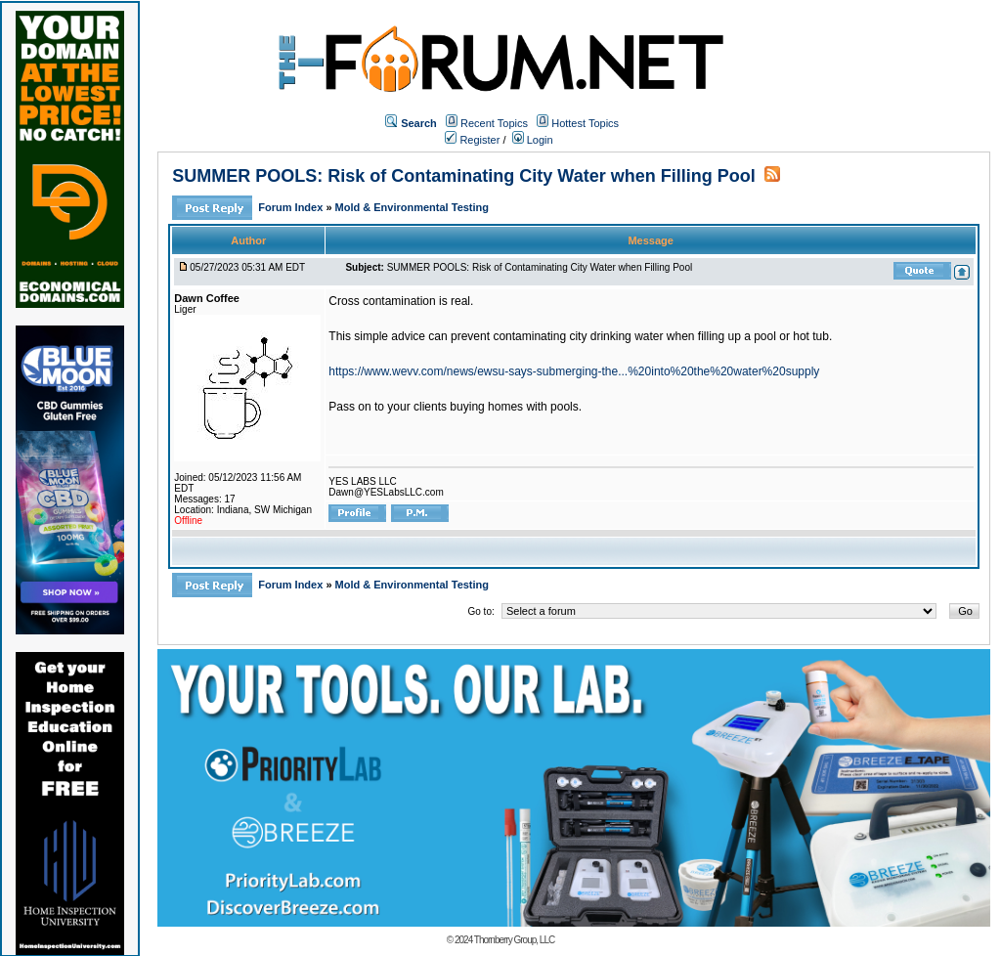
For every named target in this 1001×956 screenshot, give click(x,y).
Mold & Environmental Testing (412, 207)
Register (472, 140)
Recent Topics (494, 123)
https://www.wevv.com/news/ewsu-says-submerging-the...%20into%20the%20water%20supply (573, 371)
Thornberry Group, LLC (514, 939)
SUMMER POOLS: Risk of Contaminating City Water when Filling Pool (463, 176)
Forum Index (292, 207)
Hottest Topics (585, 123)
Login (532, 140)
